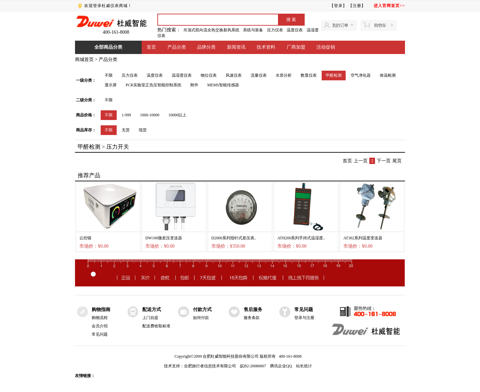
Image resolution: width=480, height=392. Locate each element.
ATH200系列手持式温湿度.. (301, 238)
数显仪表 (309, 75)
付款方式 (202, 309)
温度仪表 (295, 30)
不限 (109, 75)
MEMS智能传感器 (223, 85)
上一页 (361, 160)
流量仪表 (259, 75)
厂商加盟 (296, 47)
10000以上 (177, 115)
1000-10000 (149, 115)
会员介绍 (100, 326)
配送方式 (151, 309)
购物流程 (100, 317)
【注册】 (357, 5)
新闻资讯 (236, 47)
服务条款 (252, 317)
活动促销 (325, 47)
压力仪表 (275, 30)
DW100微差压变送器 (163, 238)
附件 (194, 85)
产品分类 (176, 47)
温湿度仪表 (182, 75)
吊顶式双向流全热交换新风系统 (211, 30)
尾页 (397, 160)
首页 (151, 47)
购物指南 (101, 309)
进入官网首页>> (389, 5)
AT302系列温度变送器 (362, 238)
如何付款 (201, 317)
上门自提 (150, 317)
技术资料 (266, 47)
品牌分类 (206, 47)
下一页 (384, 160)
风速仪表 (234, 75)
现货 (143, 130)
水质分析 (284, 75)
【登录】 (338, 5)
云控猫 (85, 238)
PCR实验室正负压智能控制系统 (153, 85)
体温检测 (388, 75)
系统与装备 (253, 30)
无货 (126, 130)
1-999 (126, 115)
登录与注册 (304, 317)
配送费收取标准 (156, 326)
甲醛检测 (334, 75)
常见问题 (100, 334)
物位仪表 (209, 75)
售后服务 (253, 309)
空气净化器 (361, 75)
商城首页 (84, 59)
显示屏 (111, 85)
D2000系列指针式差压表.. (233, 238)
